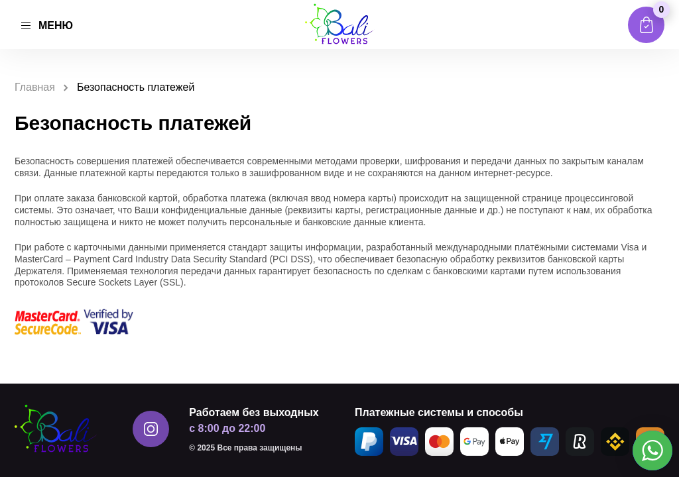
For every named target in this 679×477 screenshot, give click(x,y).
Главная (35, 87)
